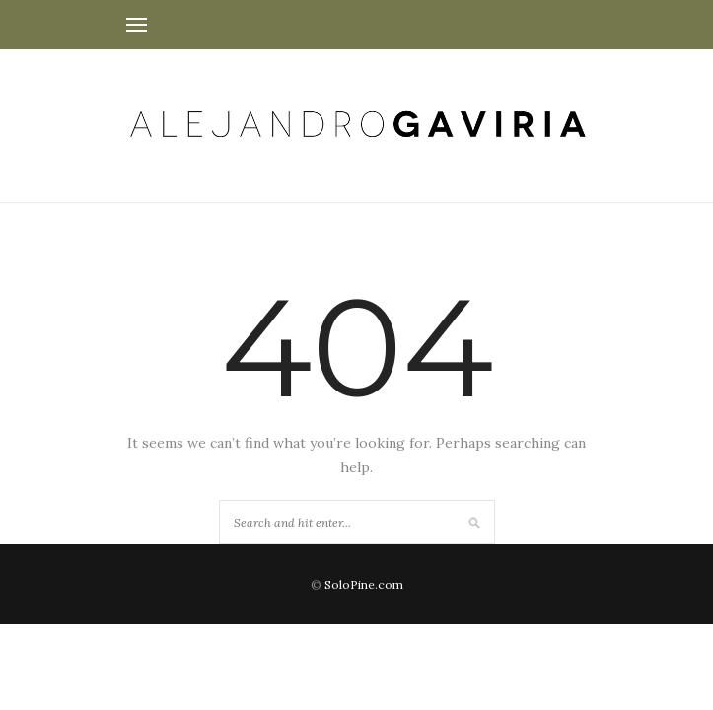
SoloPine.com (363, 584)
